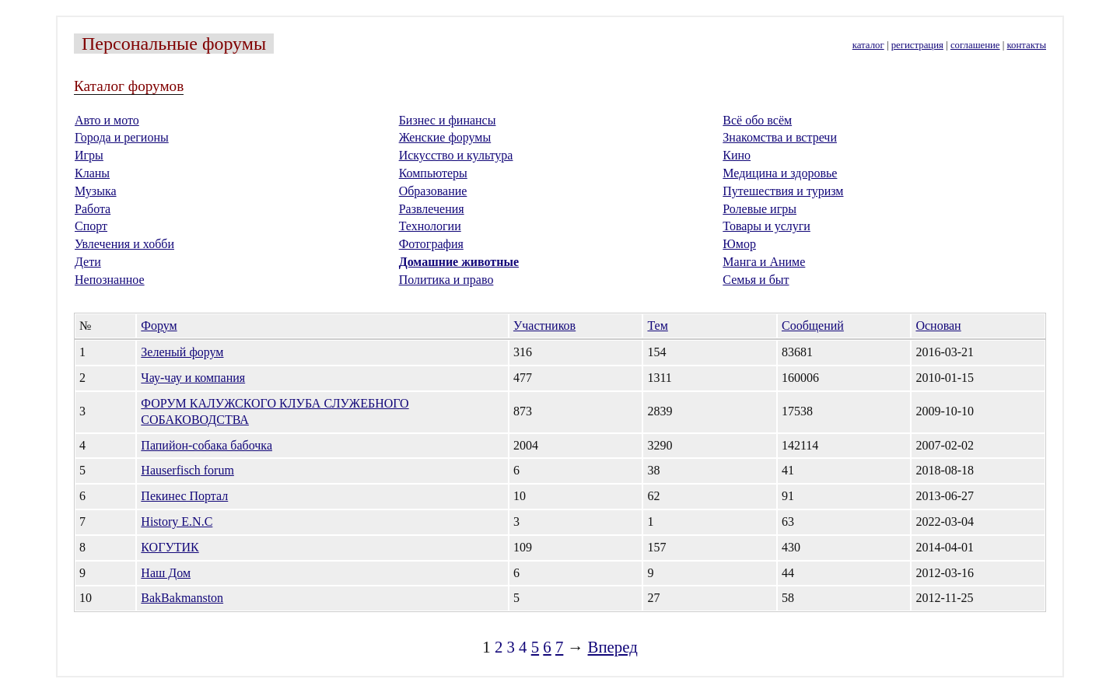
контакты (1026, 45)
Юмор (739, 243)
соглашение (975, 45)
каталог (868, 45)
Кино (737, 155)
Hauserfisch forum (187, 470)
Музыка (96, 191)
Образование (433, 191)
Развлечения (431, 208)
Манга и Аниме (764, 261)
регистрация (917, 45)
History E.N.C (176, 521)
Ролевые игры (759, 208)
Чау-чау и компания (193, 377)
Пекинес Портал (184, 495)
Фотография (431, 243)
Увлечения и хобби (124, 243)
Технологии (430, 226)
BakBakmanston (182, 597)
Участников (544, 325)
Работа (92, 208)
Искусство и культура (456, 155)
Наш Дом (166, 572)
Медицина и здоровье (780, 173)
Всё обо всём (757, 120)
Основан (938, 325)
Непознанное (110, 279)
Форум (159, 325)
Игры (89, 155)
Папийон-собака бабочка (206, 445)
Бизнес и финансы (447, 120)
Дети (88, 261)
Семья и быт (756, 279)
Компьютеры (433, 173)
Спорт (91, 226)
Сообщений (813, 325)
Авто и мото (107, 120)
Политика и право (446, 279)
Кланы (92, 173)
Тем (657, 325)
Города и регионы (122, 137)
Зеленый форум (182, 352)
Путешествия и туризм (783, 191)
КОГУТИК (169, 547)
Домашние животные (459, 261)
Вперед (613, 647)
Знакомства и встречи (780, 137)
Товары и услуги (766, 226)
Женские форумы (445, 137)
